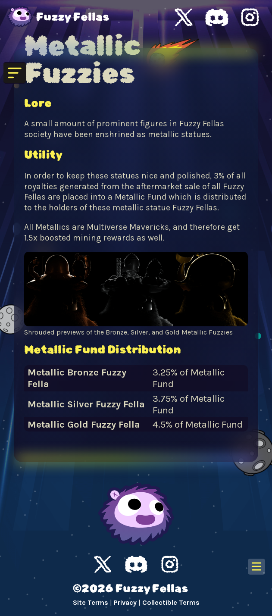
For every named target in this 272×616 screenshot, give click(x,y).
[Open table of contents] (256, 567)
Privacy (125, 602)
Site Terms (90, 602)
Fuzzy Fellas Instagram (250, 17)
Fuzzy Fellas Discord (216, 17)
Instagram (169, 564)
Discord (136, 564)
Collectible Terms (171, 602)
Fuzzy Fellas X (184, 17)
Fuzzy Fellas (72, 17)
